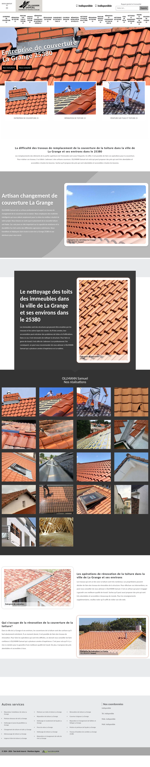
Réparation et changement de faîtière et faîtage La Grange (83, 722)
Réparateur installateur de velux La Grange (15, 713)
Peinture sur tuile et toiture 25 (23, 19)
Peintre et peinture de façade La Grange (83, 727)
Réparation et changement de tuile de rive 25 (108, 19)
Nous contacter (25, 68)
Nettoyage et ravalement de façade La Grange (49, 722)
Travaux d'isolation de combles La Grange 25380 (83, 733)
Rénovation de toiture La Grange (80, 712)
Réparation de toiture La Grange (47, 716)
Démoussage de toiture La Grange (15, 734)
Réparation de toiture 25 (15, 19)
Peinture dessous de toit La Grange (15, 719)
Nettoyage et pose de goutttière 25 (84, 19)
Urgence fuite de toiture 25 (30, 19)
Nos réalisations (9, 68)
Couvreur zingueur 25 (66, 19)
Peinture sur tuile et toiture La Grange (49, 712)
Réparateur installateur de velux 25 (75, 19)
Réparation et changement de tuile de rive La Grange (49, 737)
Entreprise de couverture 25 (6, 19)
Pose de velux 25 (124, 19)
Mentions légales (33, 751)
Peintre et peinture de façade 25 (139, 19)
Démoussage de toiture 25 (47, 19)
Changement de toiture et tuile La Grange (17, 730)
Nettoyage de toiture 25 (117, 19)
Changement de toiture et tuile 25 (57, 19)
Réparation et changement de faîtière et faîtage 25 (38, 19)
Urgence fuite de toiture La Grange (15, 738)
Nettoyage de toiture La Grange (47, 732)
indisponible (84, 6)
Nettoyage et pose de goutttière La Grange (15, 724)
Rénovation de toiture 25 (92, 19)
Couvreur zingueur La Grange (79, 716)
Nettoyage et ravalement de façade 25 (131, 19)
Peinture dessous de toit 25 (100, 19)
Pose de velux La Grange (45, 727)
